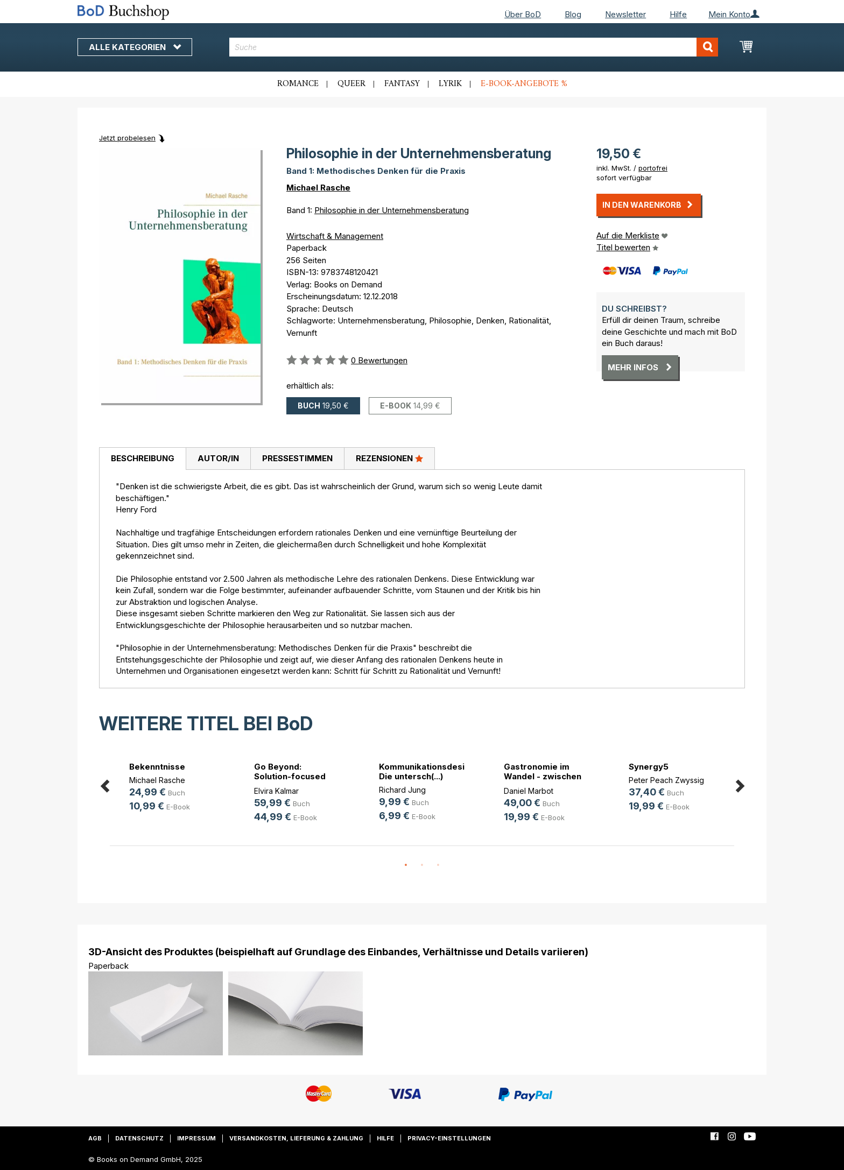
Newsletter (625, 14)
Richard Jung (402, 789)
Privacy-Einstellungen (449, 1138)
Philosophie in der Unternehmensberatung (391, 210)
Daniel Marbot (528, 790)
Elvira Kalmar (276, 790)
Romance (298, 83)
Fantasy (402, 83)
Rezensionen (389, 458)
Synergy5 (649, 767)
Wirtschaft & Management (334, 236)
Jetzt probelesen (127, 137)
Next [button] (739, 784)
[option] (172, 788)
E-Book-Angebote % (524, 83)
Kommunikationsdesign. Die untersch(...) (428, 771)
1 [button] (405, 865)
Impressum (196, 1138)
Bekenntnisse (157, 767)
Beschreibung (142, 458)
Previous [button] (104, 784)
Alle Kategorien (135, 47)
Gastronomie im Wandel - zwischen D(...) (542, 776)
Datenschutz (139, 1138)
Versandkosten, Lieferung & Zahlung (296, 1138)
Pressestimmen (297, 458)
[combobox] (474, 47)
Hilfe (678, 14)
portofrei (652, 168)
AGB (95, 1138)
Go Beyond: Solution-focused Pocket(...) (290, 776)
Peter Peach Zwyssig (666, 780)
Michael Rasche (318, 187)
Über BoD (522, 14)
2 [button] (422, 865)
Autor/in (218, 458)
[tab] (142, 459)
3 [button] (438, 865)
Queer (351, 83)
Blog (573, 14)
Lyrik (450, 83)
